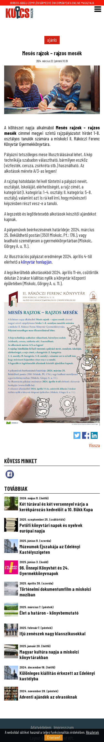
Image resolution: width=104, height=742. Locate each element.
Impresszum (64, 727)
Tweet (76, 435)
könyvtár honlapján (36, 261)
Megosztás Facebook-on (85, 435)
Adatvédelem (41, 727)
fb (10, 474)
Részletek (92, 732)
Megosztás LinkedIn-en (94, 435)
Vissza (94, 445)
